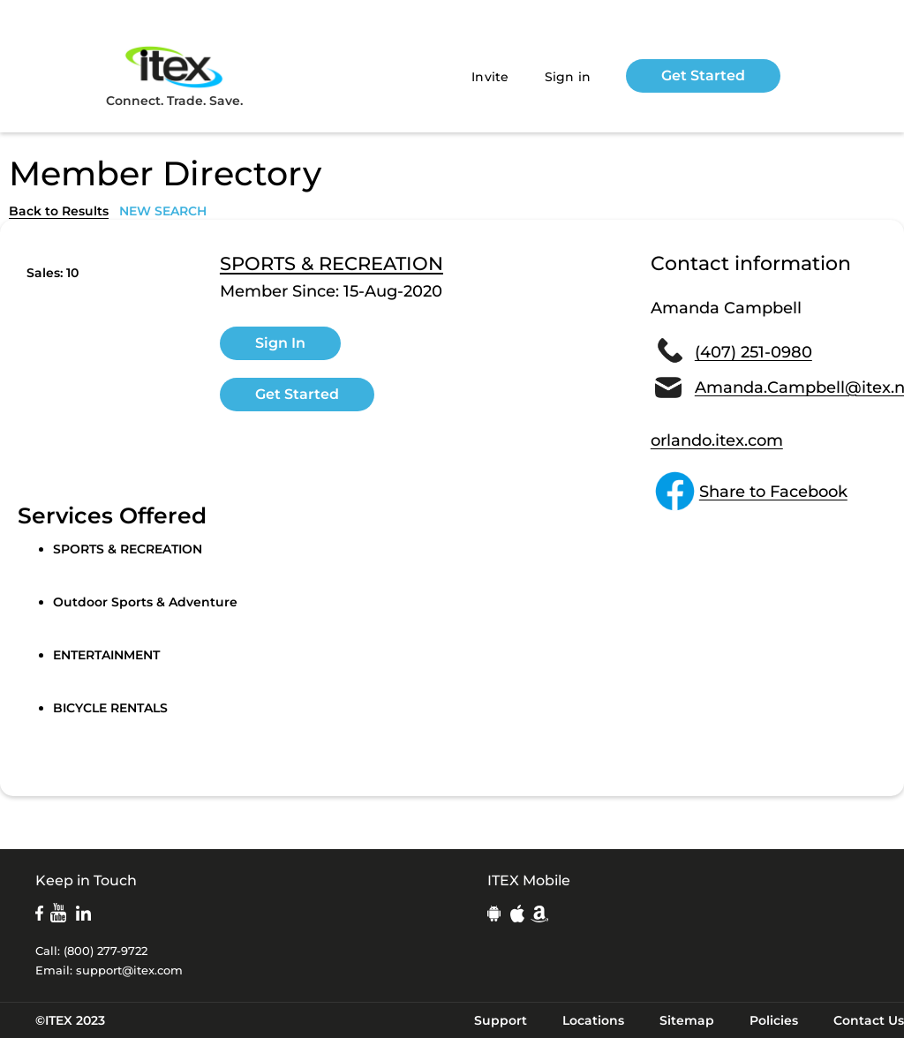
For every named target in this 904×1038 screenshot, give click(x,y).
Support (500, 1020)
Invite (490, 77)
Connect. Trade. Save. (174, 75)
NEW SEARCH (163, 211)
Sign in (568, 77)
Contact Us (868, 1020)
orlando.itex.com (717, 440)
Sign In (280, 343)
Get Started (703, 75)
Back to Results (59, 211)
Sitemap (686, 1020)
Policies (774, 1020)
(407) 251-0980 (753, 352)
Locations (593, 1020)
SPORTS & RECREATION (331, 264)
